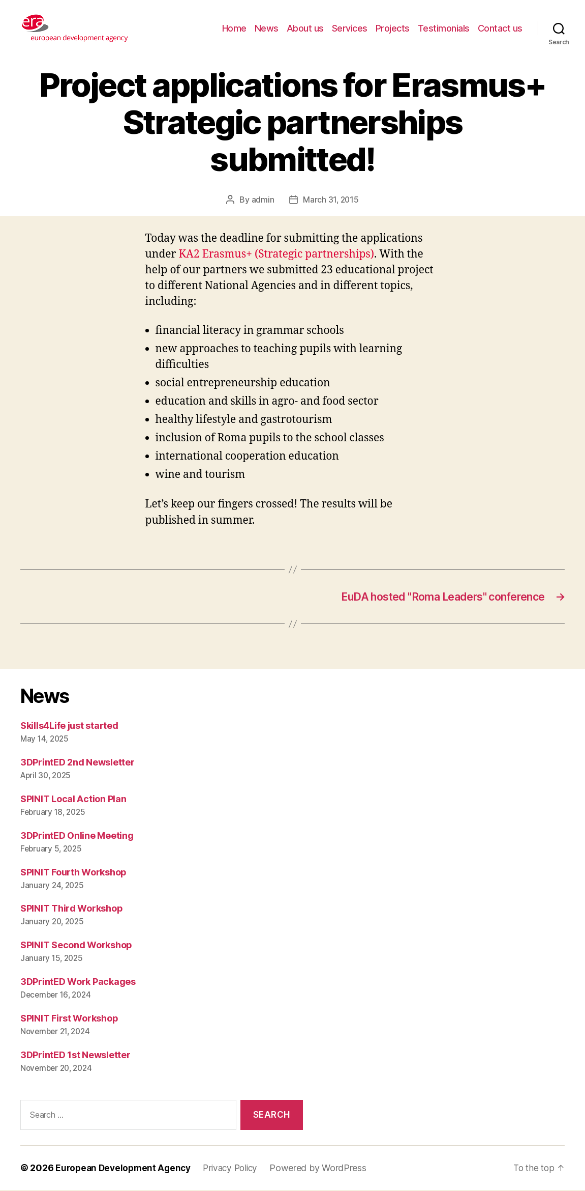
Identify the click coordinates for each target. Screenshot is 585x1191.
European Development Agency (125, 1169)
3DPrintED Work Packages (78, 983)
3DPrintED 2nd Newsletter (77, 763)
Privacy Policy (237, 1169)
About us (305, 28)
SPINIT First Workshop (69, 1019)
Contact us (500, 28)
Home (234, 28)
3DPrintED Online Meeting (77, 836)
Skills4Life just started (69, 726)
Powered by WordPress (326, 1169)
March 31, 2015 (330, 199)
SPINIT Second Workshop (76, 946)
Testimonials (444, 28)
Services (349, 28)
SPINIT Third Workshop (71, 909)
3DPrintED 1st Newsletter (75, 1056)
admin (262, 199)
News (267, 28)
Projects (393, 28)
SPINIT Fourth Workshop (73, 873)
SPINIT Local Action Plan (73, 800)
